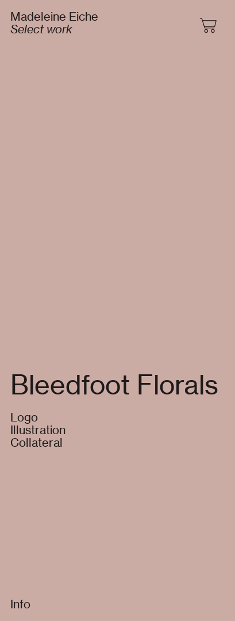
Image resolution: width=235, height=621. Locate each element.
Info (20, 604)
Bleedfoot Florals (114, 385)
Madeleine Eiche (54, 16)
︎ (209, 25)
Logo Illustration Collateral (38, 430)
